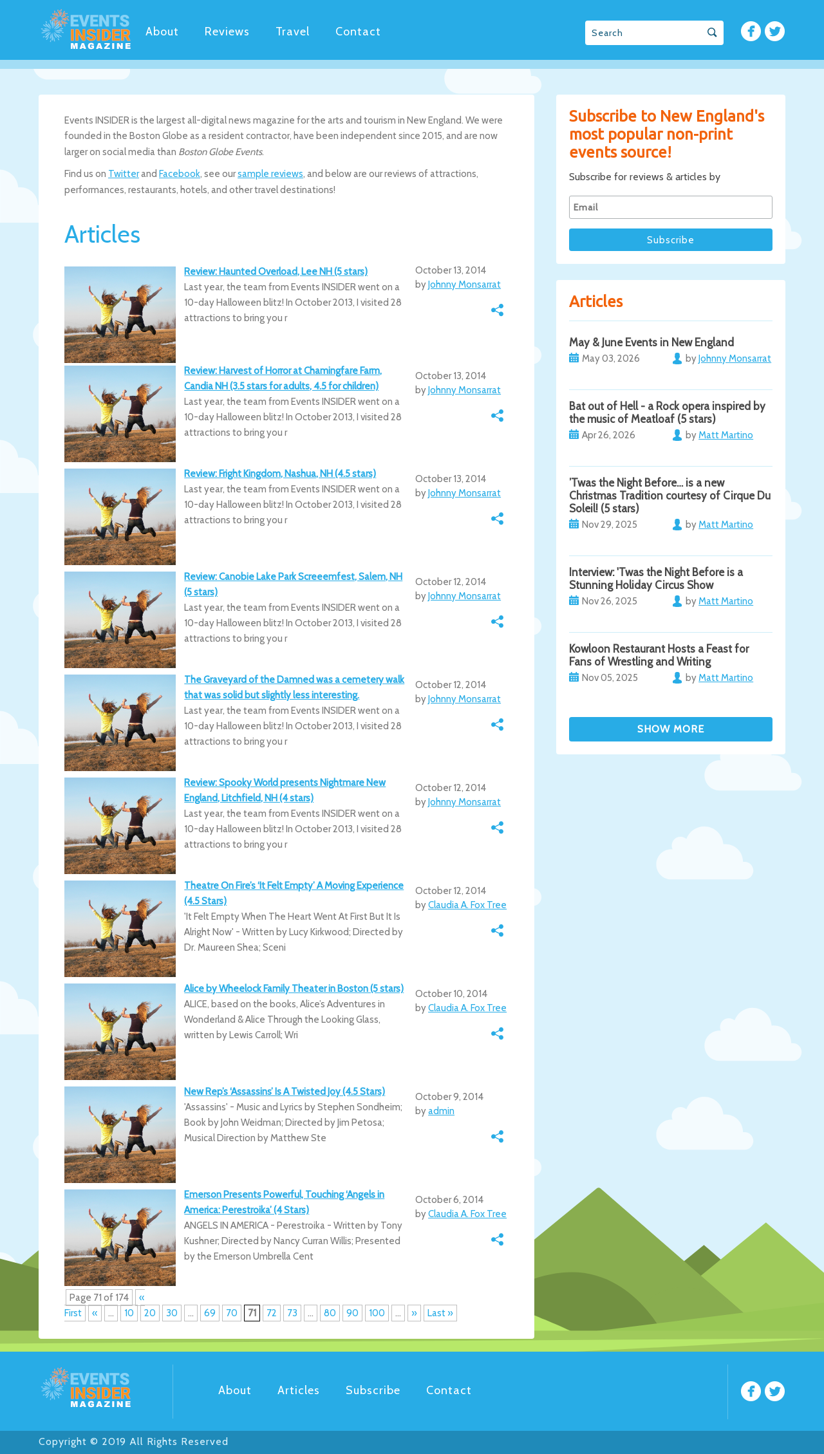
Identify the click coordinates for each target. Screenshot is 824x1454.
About (162, 31)
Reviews (227, 31)
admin (441, 1111)
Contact (358, 31)
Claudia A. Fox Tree (467, 905)
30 (172, 1313)
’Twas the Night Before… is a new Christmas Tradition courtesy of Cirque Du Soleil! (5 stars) (670, 495)
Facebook (179, 174)
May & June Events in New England (651, 342)
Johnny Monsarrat (464, 284)
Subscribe (373, 1390)
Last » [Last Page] (440, 1313)
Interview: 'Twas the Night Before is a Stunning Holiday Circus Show (656, 579)
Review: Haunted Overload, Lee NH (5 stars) (276, 271)
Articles (298, 1390)
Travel (293, 31)
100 (377, 1313)
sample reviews (270, 174)
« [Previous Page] (95, 1313)
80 (330, 1313)
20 (150, 1313)
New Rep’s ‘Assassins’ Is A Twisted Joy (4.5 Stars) (284, 1091)
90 (352, 1313)
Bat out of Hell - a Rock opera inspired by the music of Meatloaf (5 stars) (667, 412)
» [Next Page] (414, 1313)
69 (210, 1313)
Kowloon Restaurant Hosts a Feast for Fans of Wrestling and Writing (659, 655)
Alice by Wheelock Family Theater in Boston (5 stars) (294, 988)
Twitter (123, 174)
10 (129, 1313)
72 (272, 1313)
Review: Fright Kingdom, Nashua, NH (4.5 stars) (280, 474)
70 (232, 1313)
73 (292, 1313)
